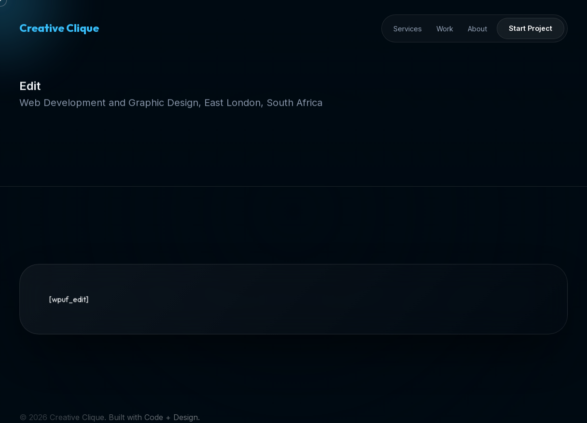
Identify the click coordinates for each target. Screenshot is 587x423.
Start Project (530, 28)
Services (407, 29)
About (477, 29)
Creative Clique (59, 28)
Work (444, 29)
